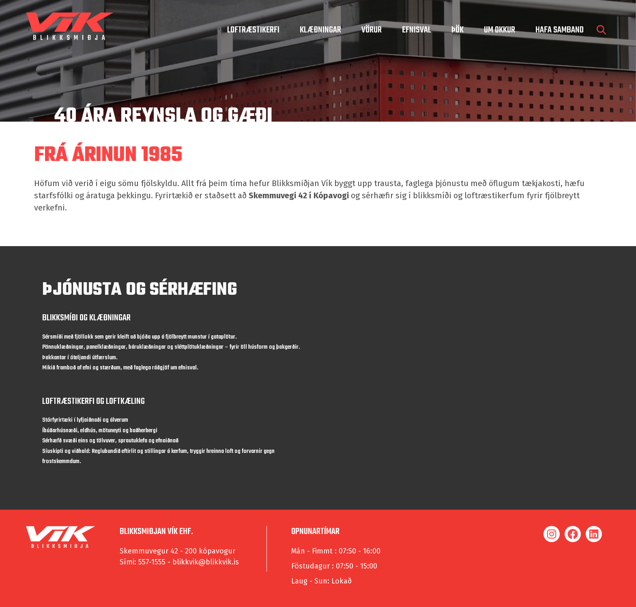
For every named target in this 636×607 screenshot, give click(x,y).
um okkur (499, 30)
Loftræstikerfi (253, 30)
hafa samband (559, 30)
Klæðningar (320, 30)
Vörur (371, 30)
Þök (457, 30)
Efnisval (416, 30)
